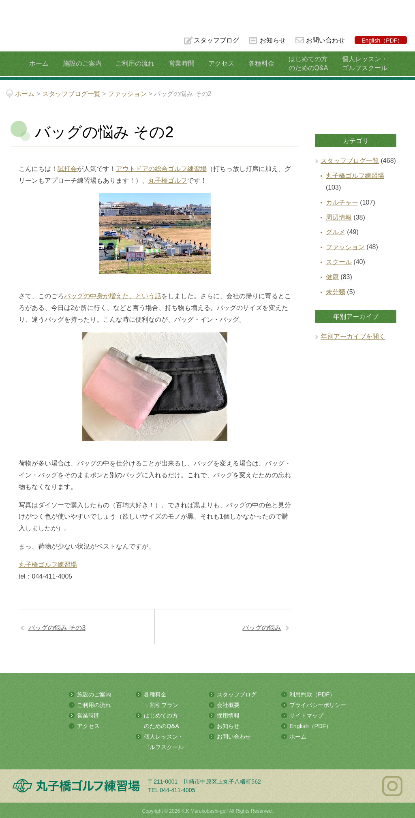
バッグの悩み (261, 627)
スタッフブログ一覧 (350, 160)
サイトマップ (306, 714)
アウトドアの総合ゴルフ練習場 (161, 168)
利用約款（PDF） (312, 694)
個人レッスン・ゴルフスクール (358, 63)
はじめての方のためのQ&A (303, 63)
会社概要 (228, 704)
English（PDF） (382, 40)
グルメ (335, 232)
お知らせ (272, 40)
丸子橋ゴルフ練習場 (48, 564)
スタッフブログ (215, 40)
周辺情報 (339, 217)
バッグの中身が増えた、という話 (112, 296)
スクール (339, 261)
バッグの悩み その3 (57, 627)
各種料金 (258, 63)
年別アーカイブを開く (353, 336)
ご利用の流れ (136, 63)
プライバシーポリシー (317, 704)
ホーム (43, 63)
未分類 (335, 291)
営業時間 (182, 63)
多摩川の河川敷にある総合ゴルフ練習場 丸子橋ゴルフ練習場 (38, 33)
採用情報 (228, 714)
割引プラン (164, 704)
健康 (332, 276)
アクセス (220, 63)
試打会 (67, 168)
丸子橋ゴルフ (167, 180)
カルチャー (342, 202)
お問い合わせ (325, 40)
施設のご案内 (85, 63)
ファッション (345, 246)
